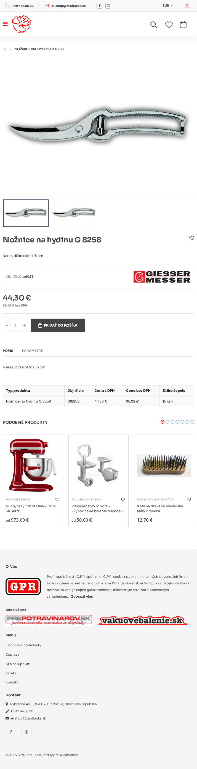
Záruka (11, 673)
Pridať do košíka (61, 325)
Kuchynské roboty (18, 499)
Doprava (12, 654)
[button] (157, 26)
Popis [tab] (8, 351)
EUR (166, 5)
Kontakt (12, 682)
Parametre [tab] (32, 351)
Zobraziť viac (82, 596)
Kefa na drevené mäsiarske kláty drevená (160, 508)
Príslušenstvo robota (86, 499)
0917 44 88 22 (22, 6)
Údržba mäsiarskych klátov (155, 499)
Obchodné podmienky (23, 645)
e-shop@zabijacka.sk (69, 6)
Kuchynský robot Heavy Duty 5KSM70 (31, 508)
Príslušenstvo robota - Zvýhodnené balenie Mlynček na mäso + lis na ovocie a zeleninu (97, 509)
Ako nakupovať (18, 664)
